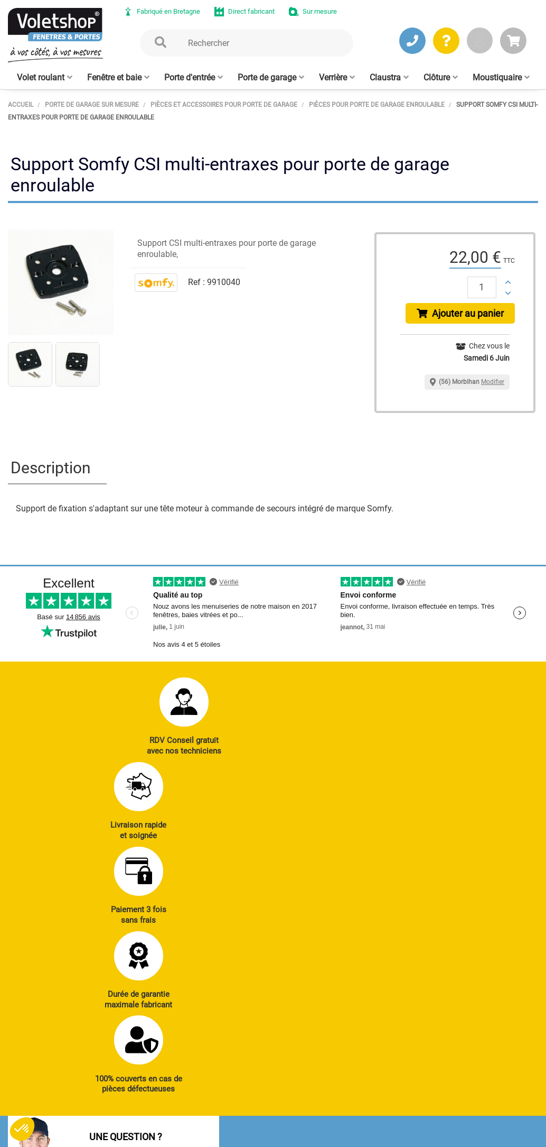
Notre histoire (268, 1035)
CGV (178, 1118)
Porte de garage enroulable (373, 908)
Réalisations (481, 902)
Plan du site (285, 1118)
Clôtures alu (277, 960)
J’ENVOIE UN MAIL (159, 947)
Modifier (492, 385)
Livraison (476, 975)
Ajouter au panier (461, 314)
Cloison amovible (374, 972)
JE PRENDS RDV (57, 947)
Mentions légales (226, 1118)
